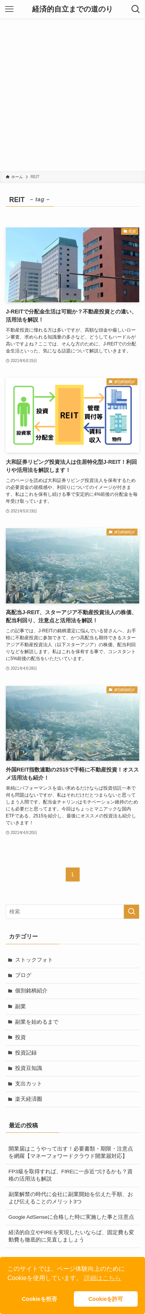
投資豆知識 (28, 1068)
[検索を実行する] (131, 912)
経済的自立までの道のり (72, 9)
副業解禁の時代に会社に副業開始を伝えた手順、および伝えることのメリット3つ (71, 1197)
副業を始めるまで (36, 1022)
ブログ (23, 975)
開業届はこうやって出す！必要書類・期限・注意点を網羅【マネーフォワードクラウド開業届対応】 (71, 1152)
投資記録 (26, 1053)
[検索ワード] (72, 912)
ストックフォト (34, 960)
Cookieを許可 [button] (105, 1299)
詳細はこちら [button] (102, 1278)
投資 (20, 1037)
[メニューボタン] (9, 9)
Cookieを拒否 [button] (39, 1299)
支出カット (28, 1084)
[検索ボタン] (135, 9)
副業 (20, 1006)
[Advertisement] (72, 94)
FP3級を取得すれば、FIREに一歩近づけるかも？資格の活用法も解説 (71, 1175)
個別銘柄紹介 (31, 991)
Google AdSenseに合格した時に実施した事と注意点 (71, 1217)
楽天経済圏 (28, 1099)
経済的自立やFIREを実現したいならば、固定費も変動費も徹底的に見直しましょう (71, 1236)
